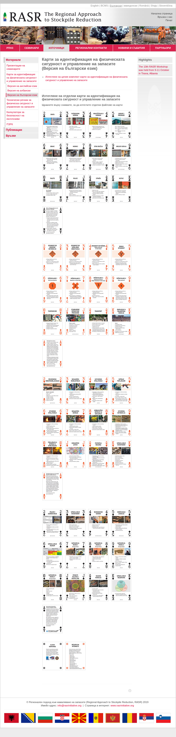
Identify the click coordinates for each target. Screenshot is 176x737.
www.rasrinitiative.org (122, 705)
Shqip (154, 5)
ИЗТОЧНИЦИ (56, 48)
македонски (130, 5)
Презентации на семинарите (16, 67)
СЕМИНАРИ (31, 48)
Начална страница (161, 13)
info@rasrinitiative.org (69, 705)
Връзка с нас (165, 17)
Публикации (14, 129)
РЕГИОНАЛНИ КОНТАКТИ (91, 48)
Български (116, 5)
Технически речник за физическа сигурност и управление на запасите (20, 103)
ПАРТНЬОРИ (163, 48)
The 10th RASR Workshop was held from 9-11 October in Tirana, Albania (154, 70)
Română (144, 5)
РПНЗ (10, 48)
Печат (169, 20)
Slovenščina (165, 5)
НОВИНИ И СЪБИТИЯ (131, 48)
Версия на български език (22, 95)
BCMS (104, 5)
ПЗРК (10, 124)
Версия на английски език (22, 86)
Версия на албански (19, 90)
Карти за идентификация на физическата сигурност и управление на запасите (22, 77)
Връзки (11, 135)
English (95, 5)
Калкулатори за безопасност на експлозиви (15, 115)
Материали (13, 59)
